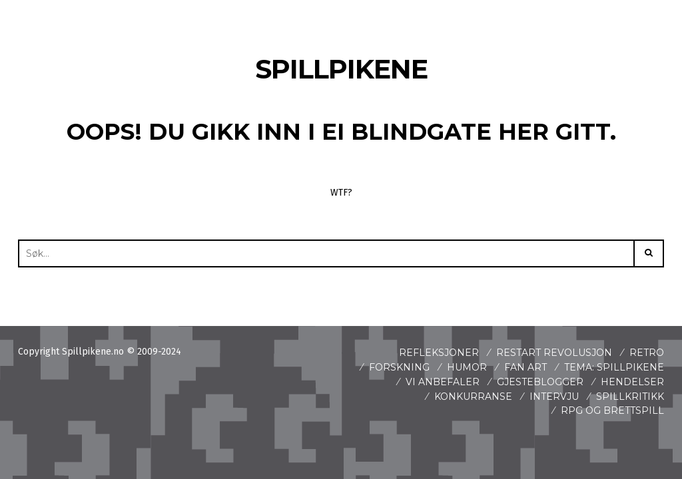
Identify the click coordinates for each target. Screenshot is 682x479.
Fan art (525, 367)
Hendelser (632, 382)
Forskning (399, 367)
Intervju (554, 396)
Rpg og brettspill (612, 410)
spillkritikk (630, 396)
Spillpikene (341, 69)
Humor (467, 367)
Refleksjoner (439, 353)
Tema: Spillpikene (614, 367)
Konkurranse (473, 396)
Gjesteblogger (540, 382)
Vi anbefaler (443, 382)
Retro (646, 353)
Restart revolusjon (554, 353)
